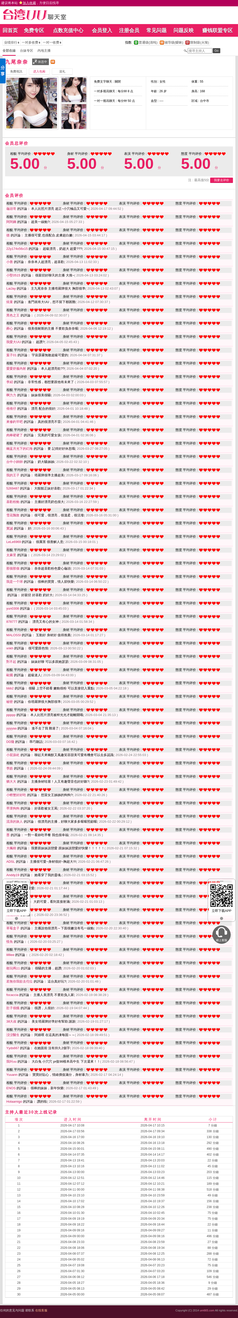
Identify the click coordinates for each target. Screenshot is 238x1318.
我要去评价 (221, 180)
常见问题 (156, 30)
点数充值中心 (68, 30)
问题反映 (183, 30)
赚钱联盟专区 (217, 30)
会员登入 (102, 30)
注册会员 (129, 30)
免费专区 (34, 30)
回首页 (10, 30)
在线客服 (41, 1310)
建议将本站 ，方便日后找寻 (30, 3)
